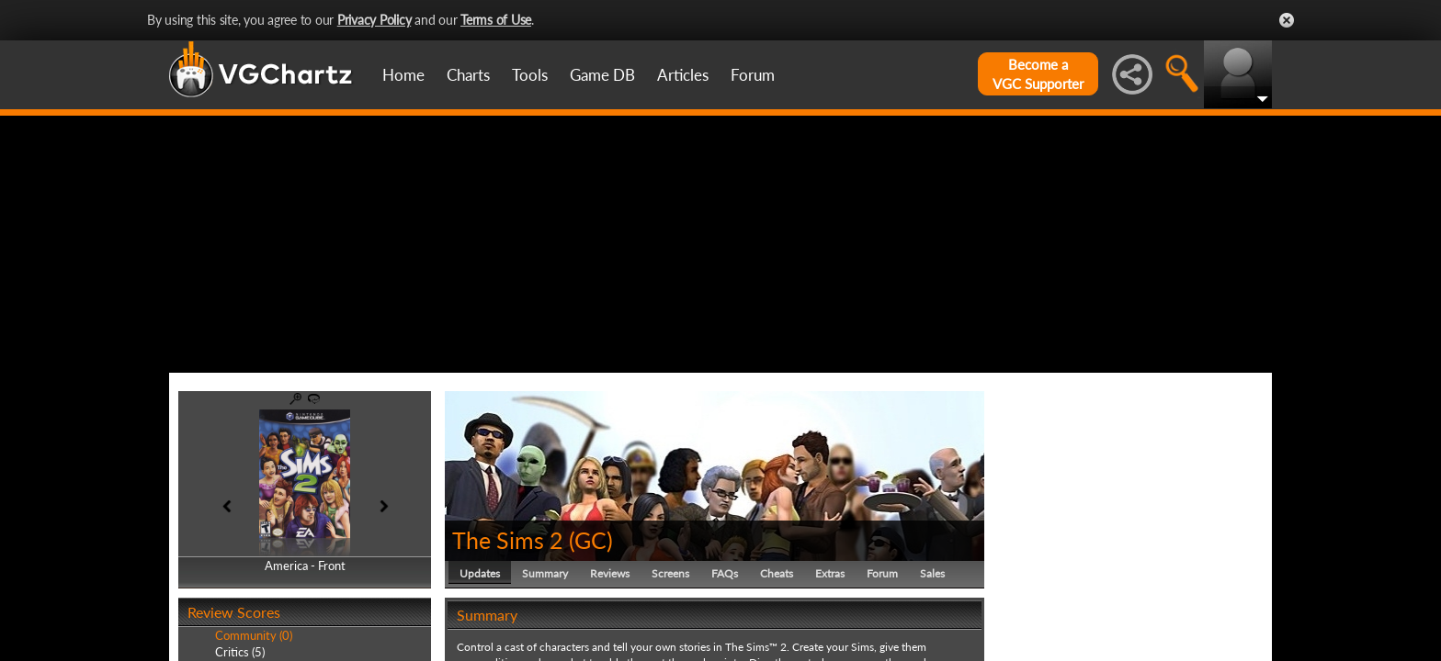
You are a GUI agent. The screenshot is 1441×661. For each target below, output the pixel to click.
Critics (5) (240, 651)
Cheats (776, 573)
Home (403, 74)
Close (1286, 20)
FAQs (724, 573)
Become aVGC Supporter (1038, 74)
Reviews (610, 573)
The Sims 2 (507, 540)
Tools (530, 74)
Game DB (602, 74)
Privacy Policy (374, 20)
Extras (830, 573)
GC (590, 540)
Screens (670, 573)
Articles (683, 74)
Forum (753, 74)
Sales (932, 573)
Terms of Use (495, 20)
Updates (480, 573)
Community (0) (253, 635)
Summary (545, 573)
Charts (468, 74)
